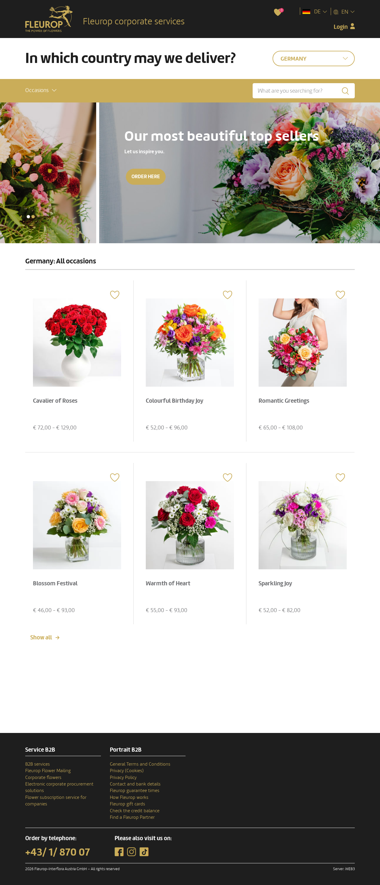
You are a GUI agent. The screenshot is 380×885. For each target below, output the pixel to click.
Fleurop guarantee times (134, 790)
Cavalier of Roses (55, 400)
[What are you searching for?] (304, 90)
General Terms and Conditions (140, 764)
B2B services (37, 764)
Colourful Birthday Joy (174, 400)
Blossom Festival (55, 583)
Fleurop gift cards (127, 804)
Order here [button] (46, 176)
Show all (41, 637)
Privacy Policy (123, 777)
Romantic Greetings (284, 400)
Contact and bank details (135, 784)
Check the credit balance (134, 810)
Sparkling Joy (275, 583)
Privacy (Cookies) (127, 770)
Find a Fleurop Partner (132, 817)
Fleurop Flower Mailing (48, 770)
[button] (40, 90)
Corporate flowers (43, 777)
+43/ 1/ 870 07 (57, 852)
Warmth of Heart (168, 583)
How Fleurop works (129, 797)
